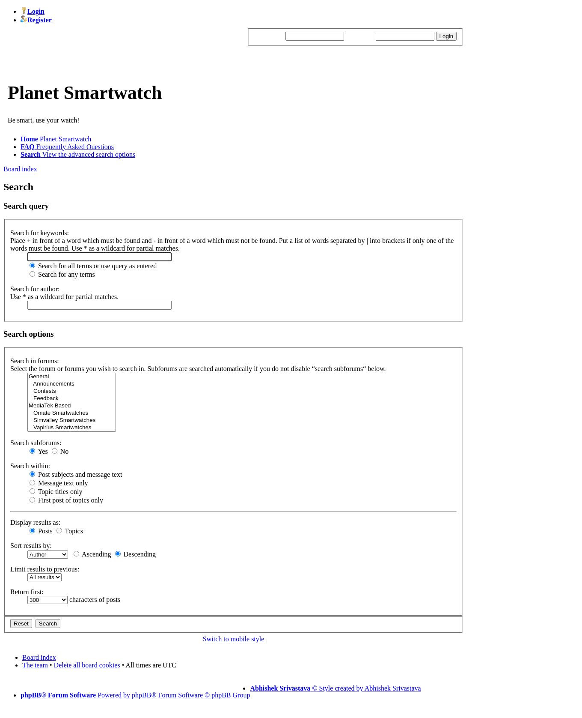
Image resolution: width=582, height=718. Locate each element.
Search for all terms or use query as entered (93, 265)
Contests (72, 391)
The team (35, 665)
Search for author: (35, 289)
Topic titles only (56, 491)
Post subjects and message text (76, 474)
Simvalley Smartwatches (72, 420)
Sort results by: (31, 545)
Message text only (59, 483)
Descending (135, 554)
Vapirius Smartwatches (72, 427)
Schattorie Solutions (358, 702)
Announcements (72, 384)
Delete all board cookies (87, 665)
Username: (268, 35)
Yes (39, 451)
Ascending (92, 554)
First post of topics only (66, 500)
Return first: (27, 591)
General (72, 376)
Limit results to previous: (44, 569)
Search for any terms (62, 274)
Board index (20, 169)
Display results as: (35, 522)
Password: (360, 35)
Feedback (72, 398)
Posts (41, 531)
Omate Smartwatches (72, 413)
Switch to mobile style (233, 639)
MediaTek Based (72, 406)
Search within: (30, 466)
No (60, 451)
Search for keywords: (39, 232)
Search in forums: (34, 361)
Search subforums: (36, 442)
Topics (69, 531)
